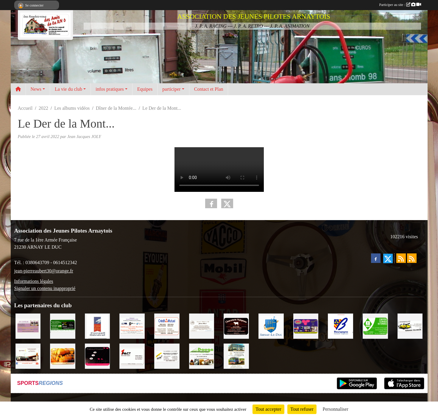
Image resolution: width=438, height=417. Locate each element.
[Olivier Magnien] (62, 355)
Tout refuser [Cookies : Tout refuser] (302, 409)
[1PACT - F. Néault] (132, 355)
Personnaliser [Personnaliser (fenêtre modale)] (335, 409)
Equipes (145, 89)
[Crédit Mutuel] (167, 325)
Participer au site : (400, 5)
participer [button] (171, 89)
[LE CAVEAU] (28, 325)
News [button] (36, 89)
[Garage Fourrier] (410, 325)
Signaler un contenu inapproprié (45, 288)
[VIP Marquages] (306, 325)
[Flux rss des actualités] (401, 258)
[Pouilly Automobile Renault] (28, 355)
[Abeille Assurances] (167, 355)
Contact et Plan (208, 89)
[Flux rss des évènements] (412, 258)
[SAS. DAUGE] (201, 355)
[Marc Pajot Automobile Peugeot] (236, 355)
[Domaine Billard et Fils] (201, 325)
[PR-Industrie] (132, 325)
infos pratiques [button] (110, 89)
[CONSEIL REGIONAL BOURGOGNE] (340, 325)
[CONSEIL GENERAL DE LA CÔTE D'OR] (97, 325)
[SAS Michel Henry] (62, 325)
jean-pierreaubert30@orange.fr (43, 270)
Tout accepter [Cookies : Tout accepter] (268, 409)
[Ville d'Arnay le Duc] (271, 325)
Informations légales (33, 281)
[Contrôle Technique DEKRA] (375, 325)
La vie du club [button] (68, 89)
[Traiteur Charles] (97, 355)
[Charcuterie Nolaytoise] (236, 325)
